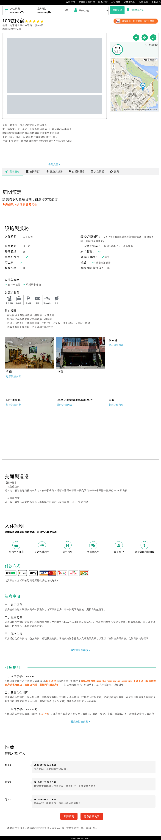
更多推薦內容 (92, 816)
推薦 (114, 171)
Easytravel (84, 838)
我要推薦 (69, 816)
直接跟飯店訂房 (85, 2)
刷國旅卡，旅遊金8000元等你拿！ (135, 21)
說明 (97, 171)
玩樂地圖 (142, 2)
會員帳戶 (154, 2)
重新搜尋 (117, 10)
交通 (77, 171)
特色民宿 (101, 2)
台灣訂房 (69, 2)
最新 (12, 171)
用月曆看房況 (135, 10)
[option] (29, 352)
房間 (33, 171)
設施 (54, 171)
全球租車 (114, 2)
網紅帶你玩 (128, 2)
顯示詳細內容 (13, 376)
